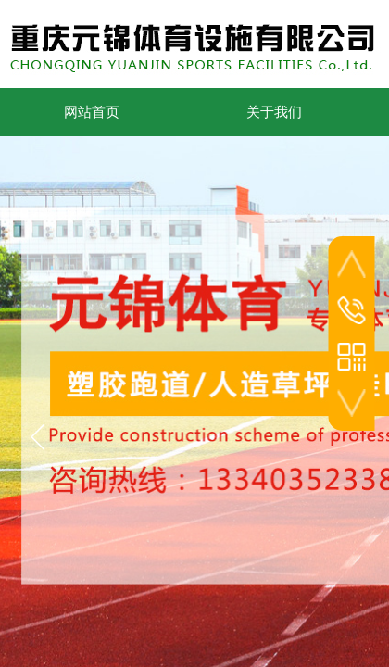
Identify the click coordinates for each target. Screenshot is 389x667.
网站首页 (91, 112)
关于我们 (274, 112)
